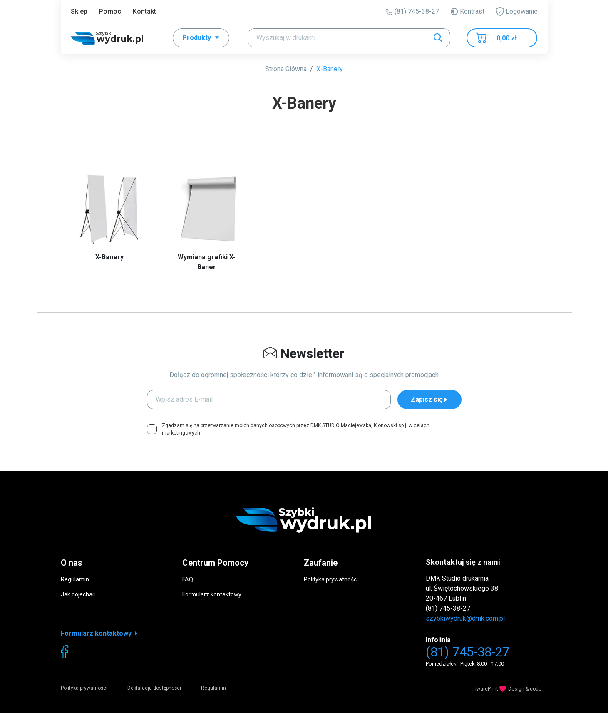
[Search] (349, 37)
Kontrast (467, 11)
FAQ (187, 579)
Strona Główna (286, 69)
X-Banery (329, 69)
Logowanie (517, 11)
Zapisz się (429, 399)
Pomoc (110, 11)
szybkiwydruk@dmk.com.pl (465, 618)
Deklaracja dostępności (154, 688)
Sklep (79, 11)
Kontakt (144, 11)
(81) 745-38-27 (412, 11)
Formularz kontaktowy (211, 594)
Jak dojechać (78, 594)
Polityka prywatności (331, 579)
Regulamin (75, 579)
